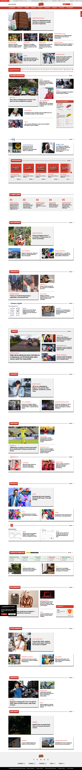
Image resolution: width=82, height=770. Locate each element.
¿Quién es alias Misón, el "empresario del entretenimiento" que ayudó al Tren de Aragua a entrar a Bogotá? (64, 339)
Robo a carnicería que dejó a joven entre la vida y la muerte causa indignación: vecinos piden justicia (67, 206)
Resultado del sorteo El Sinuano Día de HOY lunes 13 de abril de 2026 (63, 515)
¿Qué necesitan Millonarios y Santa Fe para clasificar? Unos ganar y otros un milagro (37, 124)
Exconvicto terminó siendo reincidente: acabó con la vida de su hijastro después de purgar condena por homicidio (28, 206)
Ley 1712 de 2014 (70, 768)
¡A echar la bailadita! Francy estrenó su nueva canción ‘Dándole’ (46, 615)
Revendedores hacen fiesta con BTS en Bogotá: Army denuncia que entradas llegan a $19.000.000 (47, 603)
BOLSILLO (40, 7)
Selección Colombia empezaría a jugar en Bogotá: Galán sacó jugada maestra (15, 45)
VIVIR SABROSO (69, 7)
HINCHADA (33, 7)
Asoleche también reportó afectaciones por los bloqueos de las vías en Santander (30, 569)
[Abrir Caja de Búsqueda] (72, 4)
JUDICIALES (19, 7)
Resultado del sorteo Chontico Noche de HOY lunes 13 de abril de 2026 (41, 498)
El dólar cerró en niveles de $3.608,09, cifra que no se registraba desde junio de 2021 (62, 534)
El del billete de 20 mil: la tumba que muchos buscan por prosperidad (63, 743)
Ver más (71, 75)
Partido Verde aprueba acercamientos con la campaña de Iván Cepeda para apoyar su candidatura (30, 148)
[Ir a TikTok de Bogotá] (44, 759)
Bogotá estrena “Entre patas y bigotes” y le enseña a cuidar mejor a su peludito (63, 44)
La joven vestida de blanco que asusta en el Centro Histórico (29, 743)
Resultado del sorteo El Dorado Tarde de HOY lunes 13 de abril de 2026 (29, 515)
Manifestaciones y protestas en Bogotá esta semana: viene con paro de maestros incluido (45, 46)
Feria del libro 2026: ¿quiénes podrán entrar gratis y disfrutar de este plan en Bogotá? (41, 643)
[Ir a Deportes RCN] (14, 457)
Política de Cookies (61, 768)
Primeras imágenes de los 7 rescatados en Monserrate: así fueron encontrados (41, 237)
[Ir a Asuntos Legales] (16, 303)
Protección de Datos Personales (50, 768)
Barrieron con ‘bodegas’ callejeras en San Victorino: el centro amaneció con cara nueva (30, 46)
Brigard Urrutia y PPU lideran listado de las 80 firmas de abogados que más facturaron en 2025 (30, 311)
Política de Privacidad (30, 768)
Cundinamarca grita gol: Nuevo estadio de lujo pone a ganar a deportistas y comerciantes (47, 694)
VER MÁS (19, 179)
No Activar (12, 614)
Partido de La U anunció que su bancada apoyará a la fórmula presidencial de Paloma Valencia (63, 311)
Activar (4, 614)
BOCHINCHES (47, 7)
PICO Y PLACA (50, 69)
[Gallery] (41, 172)
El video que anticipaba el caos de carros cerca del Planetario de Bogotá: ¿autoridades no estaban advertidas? (63, 406)
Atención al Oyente (39, 768)
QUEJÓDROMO (12, 7)
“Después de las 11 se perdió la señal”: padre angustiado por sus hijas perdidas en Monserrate (62, 254)
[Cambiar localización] (66, 4)
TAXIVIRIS (27, 7)
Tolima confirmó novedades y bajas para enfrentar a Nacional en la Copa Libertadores (63, 465)
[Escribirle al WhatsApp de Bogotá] (47, 759)
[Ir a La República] (11, 525)
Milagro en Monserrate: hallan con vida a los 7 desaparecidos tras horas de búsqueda (30, 254)
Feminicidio (68, 69)
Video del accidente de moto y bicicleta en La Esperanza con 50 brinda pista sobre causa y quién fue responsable (25, 357)
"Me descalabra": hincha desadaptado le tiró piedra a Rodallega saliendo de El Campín (46, 439)
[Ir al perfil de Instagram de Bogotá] (40, 759)
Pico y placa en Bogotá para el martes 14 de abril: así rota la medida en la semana (23, 100)
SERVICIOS (54, 7)
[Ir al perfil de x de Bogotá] (37, 759)
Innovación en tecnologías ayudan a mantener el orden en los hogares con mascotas (63, 569)
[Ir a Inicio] (41, 4)
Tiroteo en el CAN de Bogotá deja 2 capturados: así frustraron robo (41, 205)
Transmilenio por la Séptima (38, 69)
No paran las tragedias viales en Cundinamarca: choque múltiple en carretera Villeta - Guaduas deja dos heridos (30, 406)
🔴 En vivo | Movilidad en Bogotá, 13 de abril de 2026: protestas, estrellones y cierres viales (41, 389)
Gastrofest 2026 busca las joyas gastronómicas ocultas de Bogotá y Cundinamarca (30, 660)
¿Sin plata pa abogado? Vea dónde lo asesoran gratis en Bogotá (64, 92)
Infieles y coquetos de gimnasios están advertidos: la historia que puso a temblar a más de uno (46, 82)
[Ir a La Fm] (12, 139)
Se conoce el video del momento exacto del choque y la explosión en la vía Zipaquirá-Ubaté (64, 358)
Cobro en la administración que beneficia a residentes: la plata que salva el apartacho (41, 22)
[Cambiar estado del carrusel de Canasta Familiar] (8, 1)
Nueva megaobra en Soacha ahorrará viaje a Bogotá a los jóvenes (46, 706)
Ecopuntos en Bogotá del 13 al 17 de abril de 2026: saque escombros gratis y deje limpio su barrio (23, 703)
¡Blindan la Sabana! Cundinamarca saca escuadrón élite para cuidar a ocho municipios (47, 297)
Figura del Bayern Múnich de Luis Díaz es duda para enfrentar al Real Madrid (29, 466)
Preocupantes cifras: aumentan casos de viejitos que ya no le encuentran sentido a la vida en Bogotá (38, 113)
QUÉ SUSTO (61, 7)
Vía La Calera (26, 69)
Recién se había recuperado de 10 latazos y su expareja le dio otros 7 (47, 287)
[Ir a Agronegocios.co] (32, 552)
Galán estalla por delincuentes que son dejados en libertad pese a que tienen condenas (46, 104)
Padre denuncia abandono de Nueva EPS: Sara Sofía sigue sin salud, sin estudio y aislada (30, 59)
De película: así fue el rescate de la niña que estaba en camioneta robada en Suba (64, 348)
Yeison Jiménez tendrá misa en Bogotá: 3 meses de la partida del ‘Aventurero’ (22, 612)
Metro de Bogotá (59, 69)
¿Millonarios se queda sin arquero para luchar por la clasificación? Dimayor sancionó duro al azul (23, 449)
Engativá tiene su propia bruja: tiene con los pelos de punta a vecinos (41, 726)
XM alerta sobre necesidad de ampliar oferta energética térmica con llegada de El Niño (30, 535)
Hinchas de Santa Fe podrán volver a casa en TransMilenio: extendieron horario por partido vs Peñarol (47, 450)
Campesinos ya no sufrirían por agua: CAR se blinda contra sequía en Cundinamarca (63, 37)
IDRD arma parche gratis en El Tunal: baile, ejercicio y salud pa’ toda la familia (62, 660)
